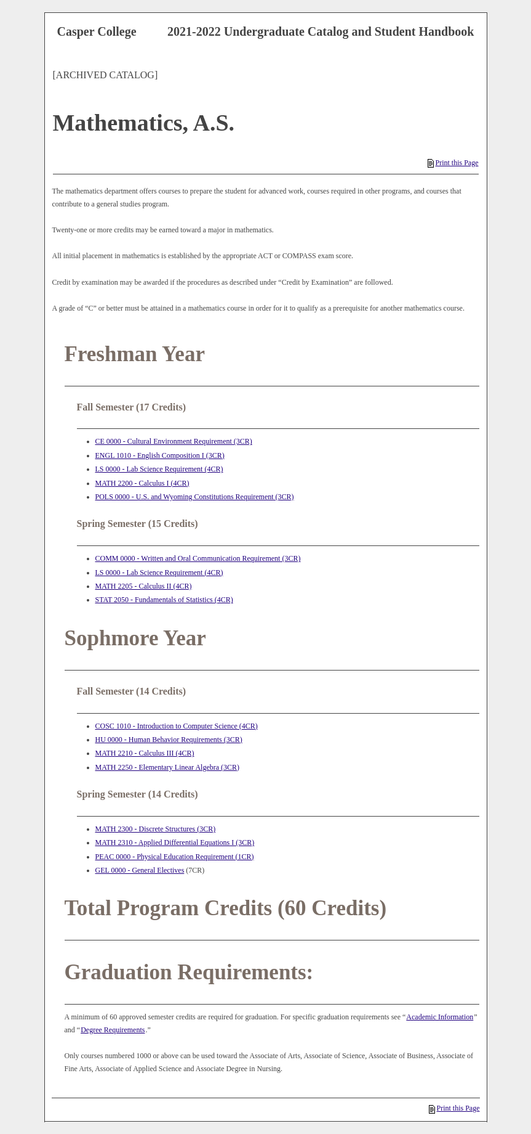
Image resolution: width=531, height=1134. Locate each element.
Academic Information (439, 1017)
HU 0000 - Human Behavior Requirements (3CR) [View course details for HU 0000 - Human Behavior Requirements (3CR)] (168, 739)
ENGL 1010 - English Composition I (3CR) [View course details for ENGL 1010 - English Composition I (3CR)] (160, 455)
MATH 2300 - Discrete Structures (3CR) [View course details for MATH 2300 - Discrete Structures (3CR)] (155, 829)
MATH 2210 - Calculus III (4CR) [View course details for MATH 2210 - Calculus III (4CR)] (144, 753)
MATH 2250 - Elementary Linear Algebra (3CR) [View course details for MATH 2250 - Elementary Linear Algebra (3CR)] (167, 767)
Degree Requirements (113, 1030)
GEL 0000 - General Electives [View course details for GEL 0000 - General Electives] (140, 870)
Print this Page (453, 162)
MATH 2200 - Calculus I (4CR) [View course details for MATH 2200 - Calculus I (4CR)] (142, 483)
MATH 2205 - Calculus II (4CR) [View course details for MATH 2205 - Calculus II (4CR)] (143, 586)
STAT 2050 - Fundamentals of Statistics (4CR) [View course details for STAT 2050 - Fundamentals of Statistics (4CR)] (164, 599)
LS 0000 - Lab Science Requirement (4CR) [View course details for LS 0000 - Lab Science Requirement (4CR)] (159, 469)
